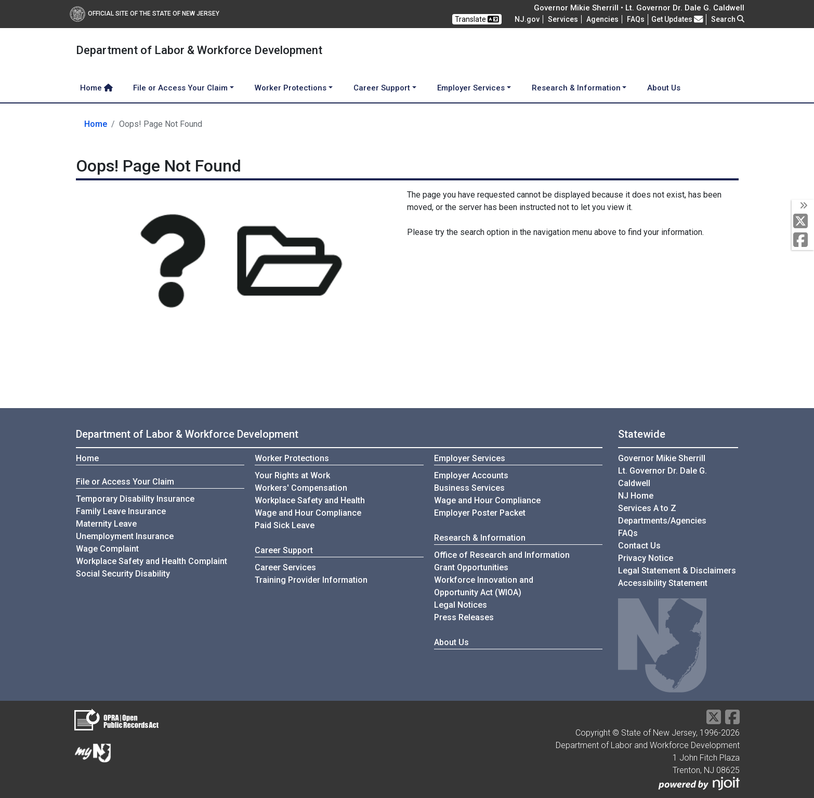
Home (96, 88)
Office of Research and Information (502, 555)
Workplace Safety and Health (310, 500)
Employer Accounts (471, 475)
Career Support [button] (381, 88)
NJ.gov (527, 19)
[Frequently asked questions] (636, 19)
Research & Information (480, 538)
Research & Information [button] (576, 88)
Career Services (285, 567)
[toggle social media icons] (803, 206)
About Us (663, 88)
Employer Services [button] (471, 88)
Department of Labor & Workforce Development (187, 434)
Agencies (602, 19)
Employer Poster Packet (480, 513)
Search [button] (727, 19)
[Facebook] (803, 240)
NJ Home (635, 496)
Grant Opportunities (471, 567)
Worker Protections (292, 458)
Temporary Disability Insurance (135, 499)
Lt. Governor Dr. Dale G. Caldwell (662, 477)
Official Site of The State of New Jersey (144, 13)
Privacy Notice (645, 558)
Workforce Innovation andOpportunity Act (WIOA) (483, 586)
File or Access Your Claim (125, 482)
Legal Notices (460, 605)
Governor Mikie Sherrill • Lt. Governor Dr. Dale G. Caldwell (639, 7)
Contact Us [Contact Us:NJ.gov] (639, 546)
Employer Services (469, 458)
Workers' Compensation (301, 488)
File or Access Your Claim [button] (180, 88)
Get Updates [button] (677, 19)
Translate (477, 19)
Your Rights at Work (292, 475)
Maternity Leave (106, 524)
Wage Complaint (107, 549)
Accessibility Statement (662, 583)
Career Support (284, 550)
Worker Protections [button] (290, 88)
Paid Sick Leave (284, 525)
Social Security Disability (123, 574)
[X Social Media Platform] (803, 222)
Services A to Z (647, 508)
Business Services (469, 488)
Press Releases (464, 617)
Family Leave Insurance (121, 511)
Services (563, 19)
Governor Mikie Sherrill (661, 458)
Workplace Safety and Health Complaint (151, 561)
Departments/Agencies (662, 521)
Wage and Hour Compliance (308, 513)
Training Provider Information (311, 580)
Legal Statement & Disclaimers (677, 570)
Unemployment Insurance (125, 536)
